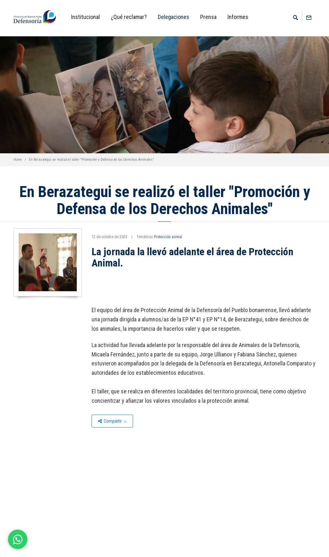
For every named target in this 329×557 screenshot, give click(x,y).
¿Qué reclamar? (129, 16)
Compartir (112, 421)
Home (17, 159)
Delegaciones (173, 16)
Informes (237, 16)
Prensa (208, 16)
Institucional (85, 16)
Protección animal (168, 237)
